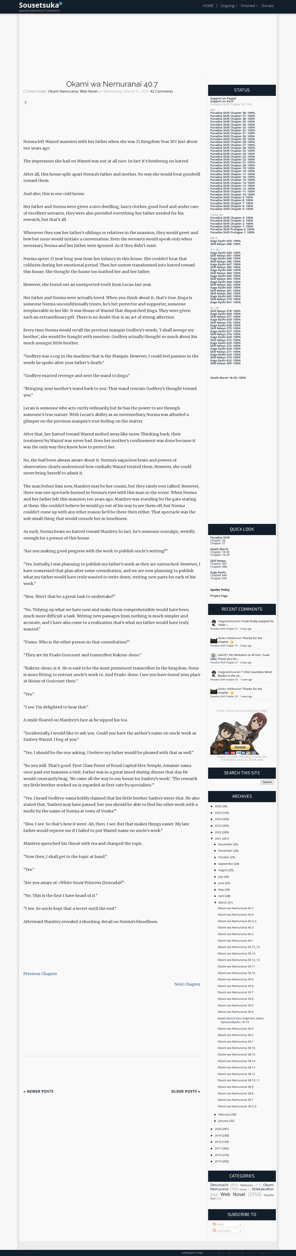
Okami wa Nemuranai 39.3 (235, 1029)
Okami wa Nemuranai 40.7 (112, 84)
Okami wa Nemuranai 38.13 (236, 1067)
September (226, 864)
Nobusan (246, 1185)
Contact (236, 1252)
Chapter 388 (218, 567)
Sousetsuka (39, 5)
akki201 (223, 655)
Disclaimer (270, 1252)
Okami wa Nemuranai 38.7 (235, 1100)
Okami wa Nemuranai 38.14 (236, 1061)
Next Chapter (187, 984)
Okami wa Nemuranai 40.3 (235, 927)
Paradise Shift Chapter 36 (224, 679)
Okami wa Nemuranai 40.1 (235, 940)
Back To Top (26, 1252)
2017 (218, 1148)
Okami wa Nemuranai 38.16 (236, 1048)
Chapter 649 (218, 575)
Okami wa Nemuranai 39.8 (235, 986)
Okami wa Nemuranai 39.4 (235, 1012)
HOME (208, 5)
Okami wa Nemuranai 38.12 (236, 1074)
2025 (218, 813)
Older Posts (185, 1091)
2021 (218, 838)
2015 (218, 1161)
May (221, 889)
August (223, 870)
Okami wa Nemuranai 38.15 (236, 1054)
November (225, 851)
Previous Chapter (40, 973)
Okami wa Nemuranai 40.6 (235, 914)
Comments (222, 1231)
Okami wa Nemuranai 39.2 (235, 1035)
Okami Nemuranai (63, 91)
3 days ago (245, 628)
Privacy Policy (252, 1252)
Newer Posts (38, 1091)
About (224, 1252)
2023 (218, 826)
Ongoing (227, 5)
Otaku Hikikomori (230, 638)
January (223, 1121)
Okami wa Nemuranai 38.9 (235, 1087)
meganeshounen (229, 621)
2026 (218, 806)
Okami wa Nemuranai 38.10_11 (239, 1080)
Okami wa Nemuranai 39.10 (236, 973)
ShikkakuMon (263, 1189)
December (225, 844)
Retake (243, 1189)
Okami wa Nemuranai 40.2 (235, 934)
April (221, 896)
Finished (248, 5)
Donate (267, 5)
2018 (218, 1142)
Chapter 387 (218, 563)
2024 (218, 819)
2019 (218, 1135)
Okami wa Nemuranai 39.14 (236, 953)
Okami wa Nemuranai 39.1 (235, 1041)
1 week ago (246, 679)
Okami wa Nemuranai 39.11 (236, 966)
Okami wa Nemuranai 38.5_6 (237, 1106)
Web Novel (88, 91)
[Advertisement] (148, 48)
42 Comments (161, 91)
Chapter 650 (218, 578)
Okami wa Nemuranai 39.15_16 (239, 947)
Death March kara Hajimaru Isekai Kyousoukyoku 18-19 (240, 1020)
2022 (218, 832)
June (221, 883)
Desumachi (219, 1184)
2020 (218, 1129)
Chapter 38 (217, 540)
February (224, 1114)
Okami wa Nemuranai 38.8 (235, 1093)
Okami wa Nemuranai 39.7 (235, 992)
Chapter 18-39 (220, 555)
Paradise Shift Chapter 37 (224, 628)
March (223, 902)
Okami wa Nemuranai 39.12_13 (239, 960)
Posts (218, 1224)
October (224, 857)
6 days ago (245, 645)
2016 (218, 1155)
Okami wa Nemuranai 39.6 (235, 999)
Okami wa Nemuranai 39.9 (235, 979)
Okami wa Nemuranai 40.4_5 (237, 921)
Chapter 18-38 (220, 552)
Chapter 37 (217, 543)
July (221, 877)
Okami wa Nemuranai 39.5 (235, 1005)
